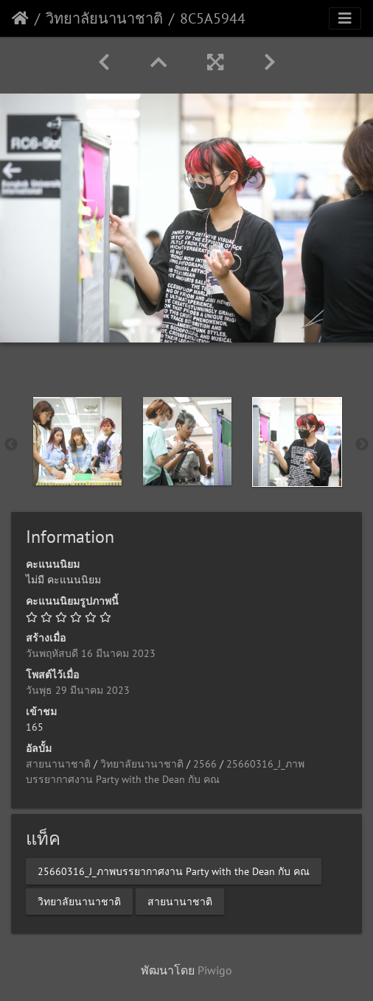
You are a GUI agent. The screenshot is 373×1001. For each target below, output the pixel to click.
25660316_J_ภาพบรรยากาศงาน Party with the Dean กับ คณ (174, 871)
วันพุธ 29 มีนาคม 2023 (78, 690)
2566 (205, 763)
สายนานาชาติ (58, 763)
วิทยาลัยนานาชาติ (104, 18)
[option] (77, 441)
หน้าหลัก (20, 18)
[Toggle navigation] (345, 18)
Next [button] (362, 445)
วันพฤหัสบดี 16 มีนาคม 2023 (91, 653)
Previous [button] (11, 445)
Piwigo (215, 970)
